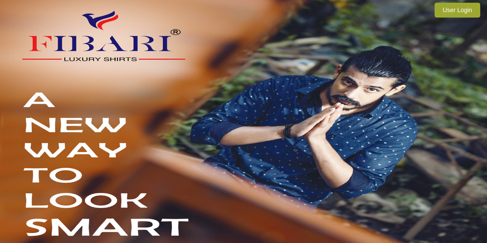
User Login (457, 10)
